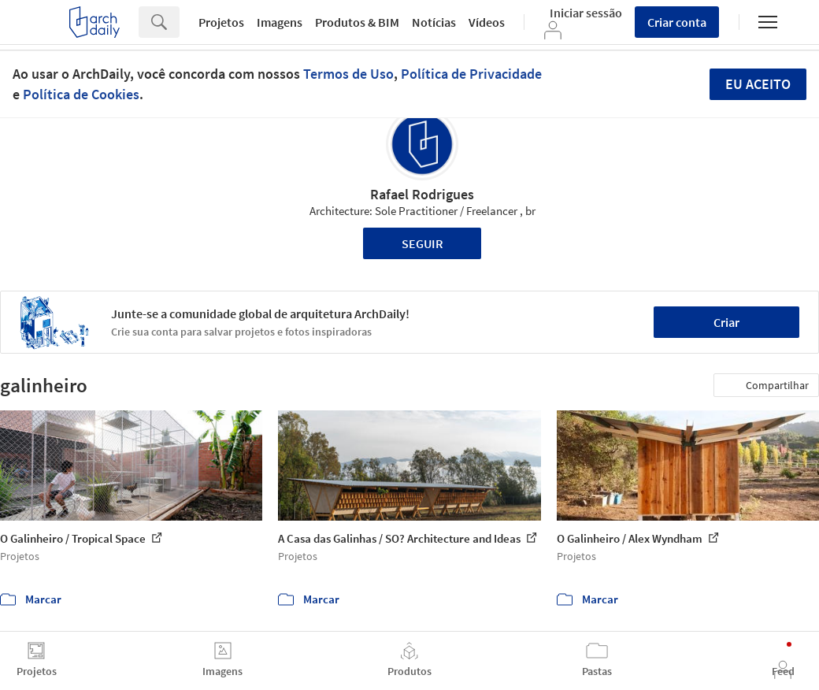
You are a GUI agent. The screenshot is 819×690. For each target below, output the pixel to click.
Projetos (221, 22)
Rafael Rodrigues (422, 194)
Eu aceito (758, 84)
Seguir (422, 243)
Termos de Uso (348, 74)
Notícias (434, 22)
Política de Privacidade (471, 74)
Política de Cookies (81, 94)
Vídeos (487, 22)
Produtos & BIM (357, 22)
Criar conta (676, 22)
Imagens (279, 22)
